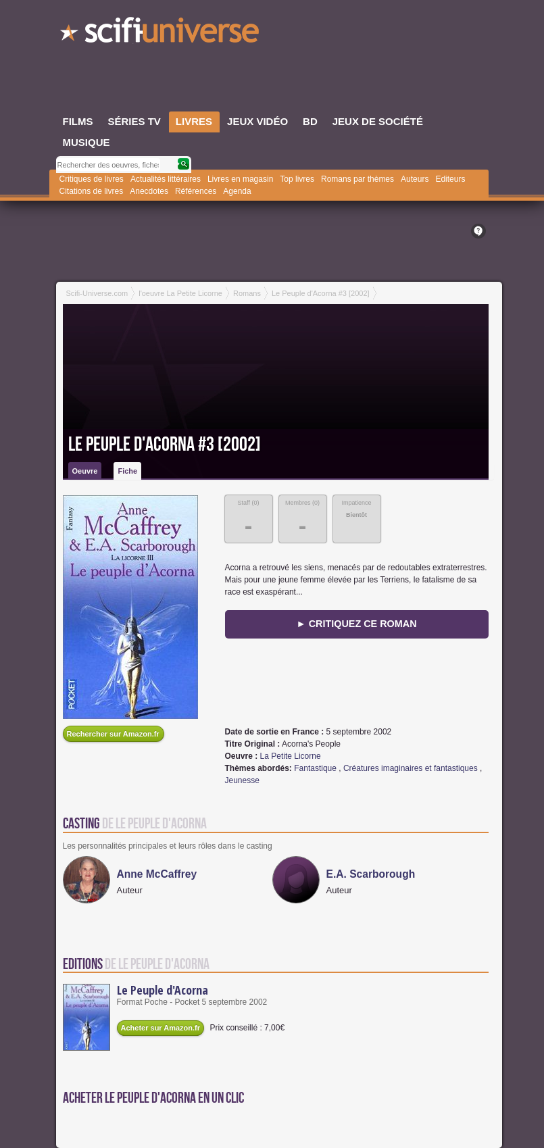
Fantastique (315, 768)
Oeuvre (85, 471)
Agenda (237, 191)
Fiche (127, 471)
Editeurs (450, 179)
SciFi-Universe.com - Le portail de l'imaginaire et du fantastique (161, 34)
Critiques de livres (91, 179)
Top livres (297, 179)
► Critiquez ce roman (356, 623)
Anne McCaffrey (157, 874)
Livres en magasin (240, 179)
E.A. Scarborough (371, 874)
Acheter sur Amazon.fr (161, 1028)
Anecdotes (149, 191)
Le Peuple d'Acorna (162, 990)
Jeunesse (242, 780)
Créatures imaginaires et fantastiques (410, 768)
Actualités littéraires (165, 179)
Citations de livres (91, 191)
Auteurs (414, 179)
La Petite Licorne (290, 756)
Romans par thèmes (357, 179)
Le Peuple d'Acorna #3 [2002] (164, 444)
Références (195, 191)
